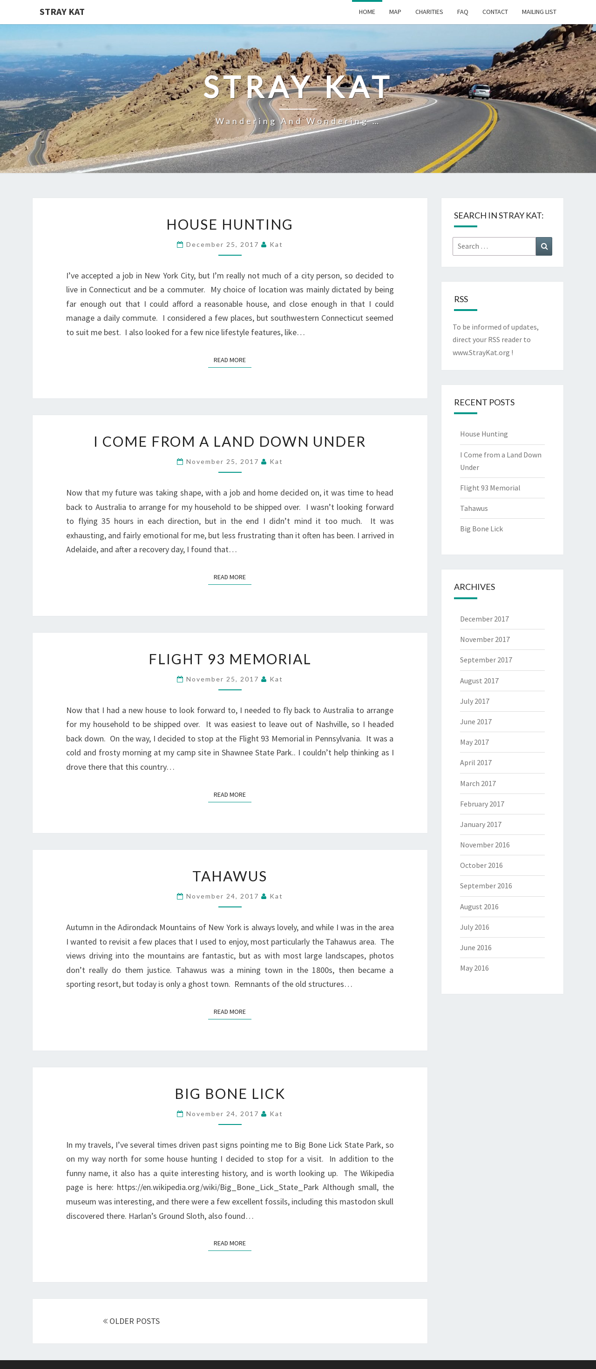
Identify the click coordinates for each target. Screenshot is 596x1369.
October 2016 (481, 865)
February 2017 (482, 803)
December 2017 (484, 618)
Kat (276, 244)
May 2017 (474, 742)
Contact (495, 11)
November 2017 (485, 639)
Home (367, 11)
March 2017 (478, 783)
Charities (429, 11)
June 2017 (476, 721)
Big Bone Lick (230, 1093)
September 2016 (486, 885)
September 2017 (486, 659)
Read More (232, 359)
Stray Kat (62, 11)
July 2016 (474, 927)
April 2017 (476, 762)
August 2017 (479, 680)
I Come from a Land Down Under (230, 441)
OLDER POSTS (131, 1321)
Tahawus (229, 875)
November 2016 (485, 844)
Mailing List (539, 11)
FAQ (462, 11)
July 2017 (474, 701)
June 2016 (476, 947)
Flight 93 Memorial (230, 658)
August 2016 (479, 906)
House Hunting (229, 224)
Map (395, 11)
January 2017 (480, 824)
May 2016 (474, 967)
